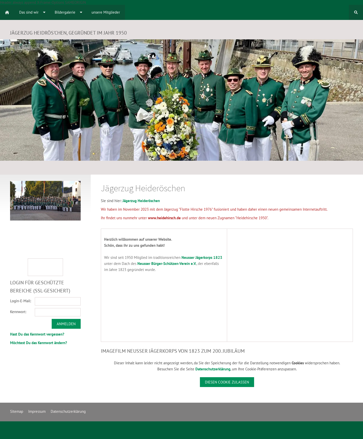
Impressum (37, 411)
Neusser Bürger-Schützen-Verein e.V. (166, 263)
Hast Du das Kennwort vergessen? (37, 334)
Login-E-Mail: (20, 300)
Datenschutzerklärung (212, 369)
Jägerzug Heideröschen (141, 200)
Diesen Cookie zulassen (227, 382)
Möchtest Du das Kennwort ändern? (38, 342)
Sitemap (16, 411)
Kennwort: (18, 311)
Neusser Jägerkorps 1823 (202, 257)
